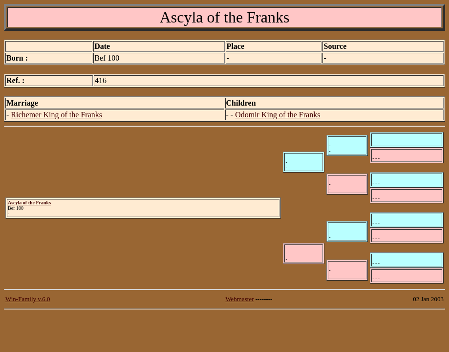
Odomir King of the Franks (277, 114)
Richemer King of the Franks (56, 114)
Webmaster (239, 299)
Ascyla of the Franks (29, 202)
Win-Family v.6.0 (27, 299)
